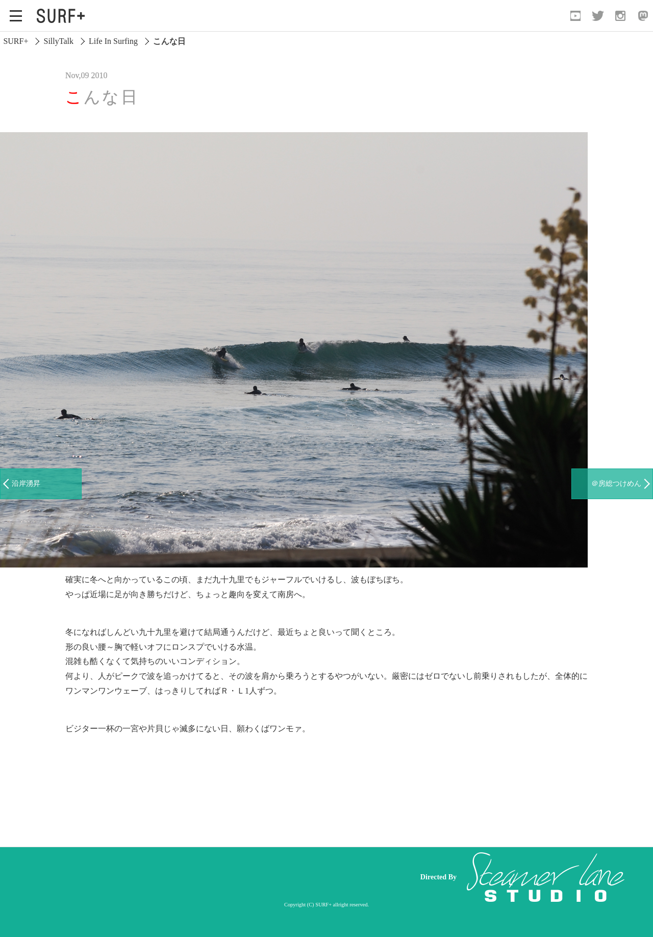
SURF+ (15, 41)
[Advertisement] (214, 877)
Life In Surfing (113, 41)
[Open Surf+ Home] (63, 16)
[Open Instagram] (620, 16)
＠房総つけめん (616, 483)
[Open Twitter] (598, 16)
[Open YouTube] (575, 16)
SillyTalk (58, 41)
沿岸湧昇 (26, 483)
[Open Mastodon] (643, 16)
